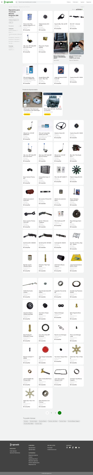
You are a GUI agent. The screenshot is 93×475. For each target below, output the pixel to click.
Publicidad (75, 2)
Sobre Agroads (13, 451)
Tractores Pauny (62, 421)
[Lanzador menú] (2, 2)
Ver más (10, 43)
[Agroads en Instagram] (67, 447)
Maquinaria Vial (32, 464)
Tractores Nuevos (42, 421)
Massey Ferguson (13, 19)
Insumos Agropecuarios (34, 462)
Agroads (10, 6)
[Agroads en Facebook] (72, 447)
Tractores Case (38, 423)
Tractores (26, 421)
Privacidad (49, 447)
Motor (10, 32)
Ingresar (82, 2)
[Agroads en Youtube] (76, 447)
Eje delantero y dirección (14, 37)
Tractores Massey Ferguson (73, 421)
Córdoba (11, 47)
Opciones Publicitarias (15, 452)
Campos (30, 457)
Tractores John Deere (52, 421)
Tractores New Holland (28, 423)
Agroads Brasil (32, 447)
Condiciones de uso (51, 449)
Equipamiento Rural (33, 459)
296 (10, 22)
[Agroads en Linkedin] (79, 447)
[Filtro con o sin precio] (19, 26)
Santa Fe (10, 49)
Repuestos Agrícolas (33, 460)
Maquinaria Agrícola (33, 455)
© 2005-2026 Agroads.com (46, 473)
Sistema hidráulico (12, 30)
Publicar (69, 2)
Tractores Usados (33, 421)
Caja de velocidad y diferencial (15, 34)
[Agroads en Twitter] (69, 447)
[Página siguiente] (59, 413)
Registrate (88, 2)
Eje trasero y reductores (14, 41)
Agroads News (32, 449)
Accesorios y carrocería (14, 39)
